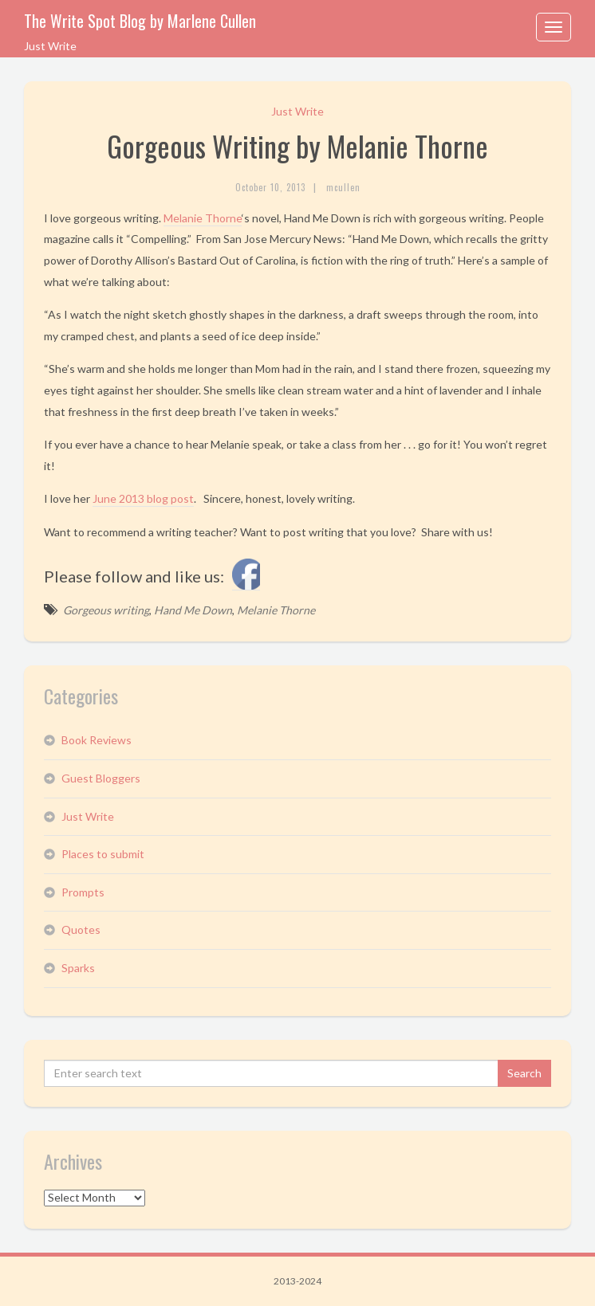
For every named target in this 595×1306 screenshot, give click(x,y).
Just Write (297, 111)
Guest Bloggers (100, 778)
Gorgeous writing (106, 610)
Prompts (82, 892)
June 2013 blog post (143, 498)
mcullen (343, 187)
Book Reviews (96, 740)
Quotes (80, 929)
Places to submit (102, 854)
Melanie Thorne (203, 218)
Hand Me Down (193, 610)
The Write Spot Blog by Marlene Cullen (140, 21)
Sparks (78, 968)
